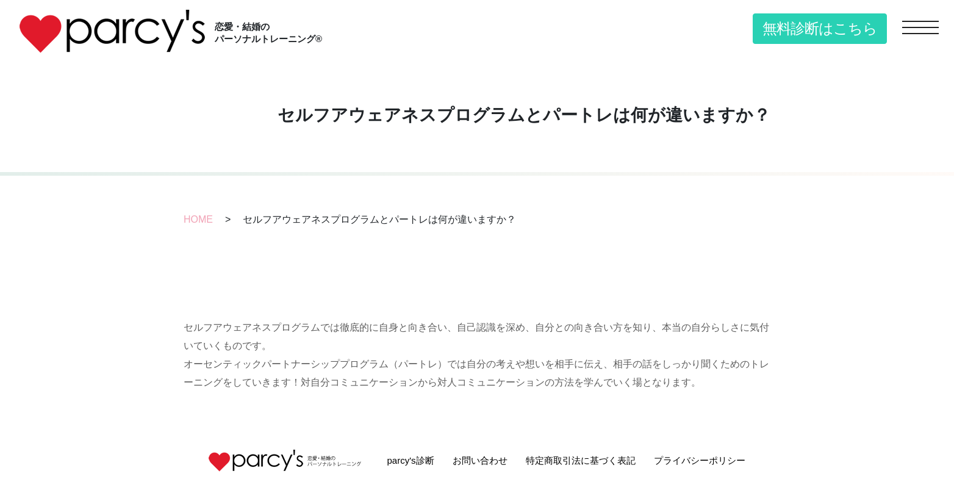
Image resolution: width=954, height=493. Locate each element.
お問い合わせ (480, 460)
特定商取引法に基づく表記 (581, 460)
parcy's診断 (410, 460)
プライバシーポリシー (699, 460)
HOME (198, 219)
